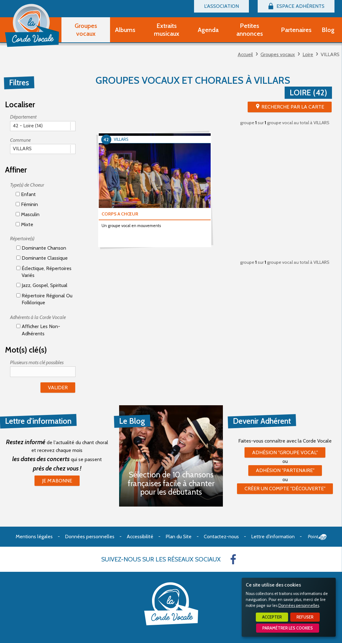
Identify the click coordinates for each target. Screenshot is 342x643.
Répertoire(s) (22, 239)
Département (23, 117)
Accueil (245, 54)
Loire (308, 54)
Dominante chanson (41, 248)
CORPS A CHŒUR (120, 214)
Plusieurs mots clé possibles (37, 362)
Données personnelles (298, 605)
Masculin (27, 214)
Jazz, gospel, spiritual (41, 285)
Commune (20, 140)
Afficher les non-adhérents (38, 329)
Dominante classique (42, 258)
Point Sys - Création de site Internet (317, 537)
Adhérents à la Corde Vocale (38, 317)
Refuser (305, 617)
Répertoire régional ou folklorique (44, 299)
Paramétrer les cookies (287, 628)
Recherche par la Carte (292, 107)
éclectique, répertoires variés (43, 271)
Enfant (26, 194)
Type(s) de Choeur (27, 185)
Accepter (272, 617)
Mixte (24, 224)
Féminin (27, 204)
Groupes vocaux (277, 54)
